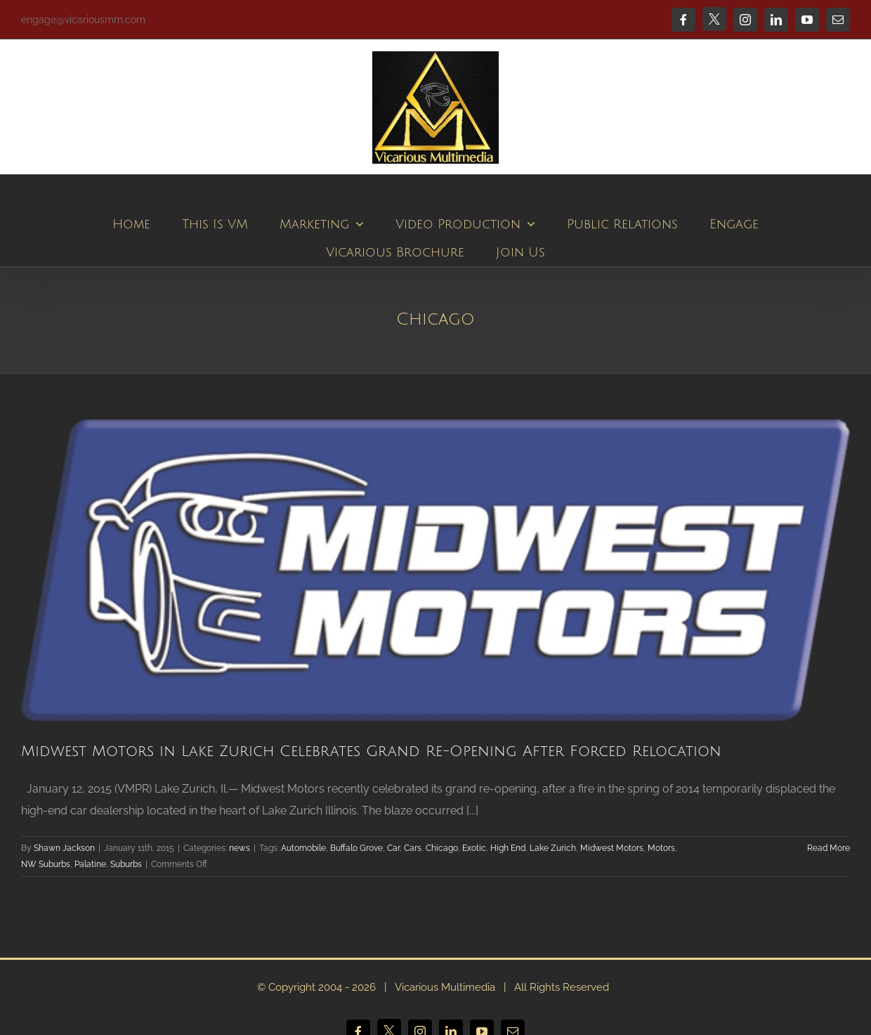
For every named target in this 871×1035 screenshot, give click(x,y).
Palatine (90, 864)
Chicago (442, 848)
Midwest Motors (611, 848)
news (239, 848)
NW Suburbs (45, 864)
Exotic (474, 848)
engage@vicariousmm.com (83, 19)
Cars (412, 848)
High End (507, 848)
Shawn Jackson (64, 848)
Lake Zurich (553, 848)
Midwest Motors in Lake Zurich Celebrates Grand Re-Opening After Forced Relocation (371, 751)
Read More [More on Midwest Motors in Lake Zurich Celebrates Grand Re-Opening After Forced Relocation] (828, 848)
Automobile (303, 848)
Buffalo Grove (356, 848)
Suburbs (126, 864)
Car (393, 848)
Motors (661, 848)
